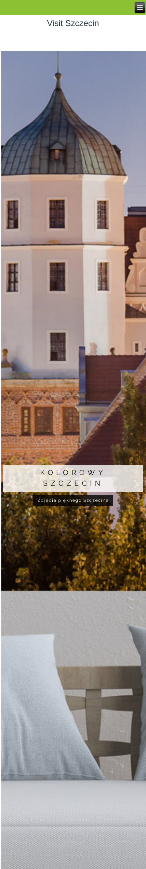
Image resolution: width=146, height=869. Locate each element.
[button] (10, 484)
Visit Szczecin (73, 23)
